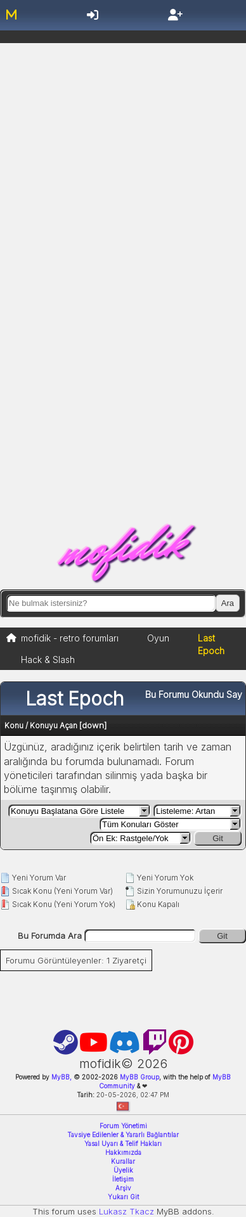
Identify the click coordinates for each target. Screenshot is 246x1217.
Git (217, 838)
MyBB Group (138, 1077)
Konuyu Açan (53, 725)
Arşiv (123, 1188)
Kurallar (123, 1161)
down (93, 725)
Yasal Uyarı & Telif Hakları (123, 1143)
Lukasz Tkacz (126, 1211)
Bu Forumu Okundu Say (193, 694)
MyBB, (61, 1077)
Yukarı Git (123, 1197)
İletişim (123, 1179)
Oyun (158, 638)
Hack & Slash (48, 659)
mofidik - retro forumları (70, 638)
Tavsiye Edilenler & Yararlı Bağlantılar (123, 1134)
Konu (13, 725)
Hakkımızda (123, 1152)
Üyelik (123, 1170)
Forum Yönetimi (123, 1126)
